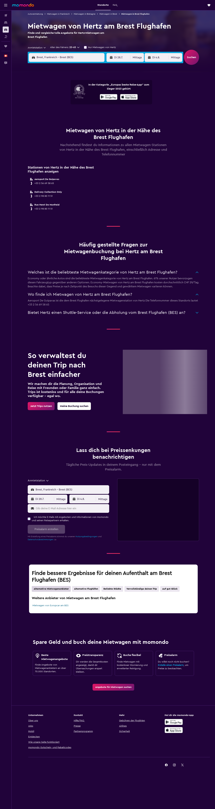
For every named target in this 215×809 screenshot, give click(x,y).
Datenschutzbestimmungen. (41, 539)
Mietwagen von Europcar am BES (50, 605)
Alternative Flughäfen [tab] (86, 589)
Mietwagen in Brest (108, 14)
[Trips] (5, 46)
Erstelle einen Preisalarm (171, 665)
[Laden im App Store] (174, 730)
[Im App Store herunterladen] (129, 97)
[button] (5, 5)
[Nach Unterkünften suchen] (5, 22)
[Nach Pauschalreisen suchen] (5, 36)
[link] (41, 406)
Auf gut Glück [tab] (170, 589)
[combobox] (37, 47)
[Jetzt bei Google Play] (108, 97)
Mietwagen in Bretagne (84, 14)
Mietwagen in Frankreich (58, 14)
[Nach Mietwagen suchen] (5, 29)
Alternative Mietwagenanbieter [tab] (51, 589)
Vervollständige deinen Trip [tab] (141, 589)
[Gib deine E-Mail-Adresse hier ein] (71, 508)
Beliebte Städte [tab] (112, 589)
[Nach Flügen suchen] (5, 15)
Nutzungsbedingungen (86, 536)
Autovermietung (35, 14)
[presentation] (129, 97)
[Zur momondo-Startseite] (23, 5)
